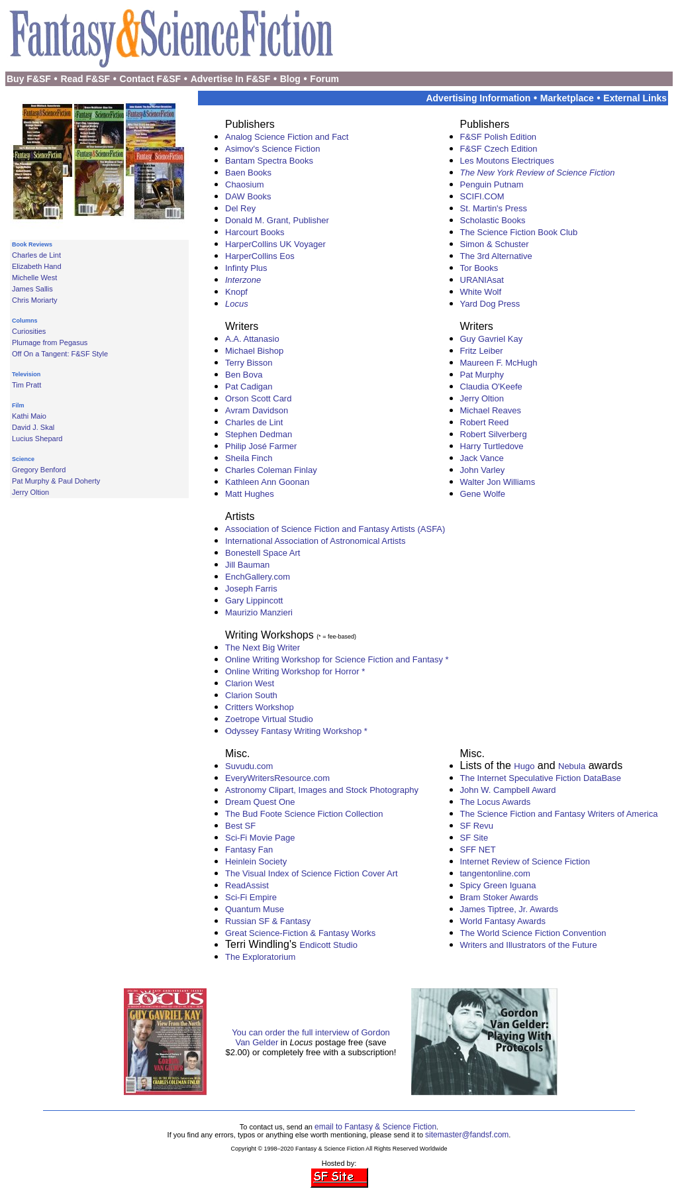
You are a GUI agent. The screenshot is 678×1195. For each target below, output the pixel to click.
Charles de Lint (36, 255)
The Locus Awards (495, 802)
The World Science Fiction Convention (533, 933)
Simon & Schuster (494, 244)
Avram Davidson (256, 410)
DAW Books (248, 196)
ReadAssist (247, 885)
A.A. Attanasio (252, 339)
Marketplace (567, 98)
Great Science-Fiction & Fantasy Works (300, 933)
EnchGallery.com (257, 577)
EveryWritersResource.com (277, 778)
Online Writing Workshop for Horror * (295, 671)
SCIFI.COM (482, 196)
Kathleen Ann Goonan (267, 482)
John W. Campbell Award (508, 790)
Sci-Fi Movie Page (260, 838)
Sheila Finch (249, 458)
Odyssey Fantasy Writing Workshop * (296, 731)
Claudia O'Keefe (491, 386)
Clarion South (251, 695)
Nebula (571, 766)
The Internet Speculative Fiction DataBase (541, 778)
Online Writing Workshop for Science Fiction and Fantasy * (337, 659)
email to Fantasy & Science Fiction (375, 1126)
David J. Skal (33, 427)
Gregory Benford (39, 470)
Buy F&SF (29, 79)
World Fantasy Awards (503, 921)
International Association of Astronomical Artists (315, 541)
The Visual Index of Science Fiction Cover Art (311, 873)
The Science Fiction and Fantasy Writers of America (559, 814)
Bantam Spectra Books (269, 161)
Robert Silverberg (493, 434)
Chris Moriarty (34, 300)
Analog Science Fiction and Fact (286, 137)
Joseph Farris (251, 589)
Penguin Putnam (492, 184)
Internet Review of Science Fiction (525, 861)
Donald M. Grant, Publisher (277, 220)
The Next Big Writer (262, 647)
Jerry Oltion (30, 492)
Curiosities (29, 331)
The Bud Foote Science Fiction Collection (304, 814)
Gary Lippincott (254, 600)
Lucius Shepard (37, 438)
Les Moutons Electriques (507, 161)
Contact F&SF (150, 79)
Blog (290, 79)
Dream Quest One (260, 802)
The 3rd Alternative (496, 256)
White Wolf (481, 292)
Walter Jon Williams (498, 482)
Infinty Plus (246, 268)
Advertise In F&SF (231, 79)
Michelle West (34, 278)
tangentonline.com (495, 873)
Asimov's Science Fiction (272, 149)
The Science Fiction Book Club (519, 232)
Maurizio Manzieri (259, 612)
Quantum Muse (254, 909)
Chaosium (244, 184)
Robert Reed (484, 422)
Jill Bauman (247, 565)
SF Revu (477, 826)
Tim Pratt (26, 385)
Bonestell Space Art (262, 553)
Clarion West (249, 683)
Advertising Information (478, 98)
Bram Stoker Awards (499, 897)
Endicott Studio (328, 945)
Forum (324, 79)
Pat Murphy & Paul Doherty (56, 481)
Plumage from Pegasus (49, 342)
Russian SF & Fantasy (268, 921)
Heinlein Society (256, 861)
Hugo (524, 766)
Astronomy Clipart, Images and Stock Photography (321, 790)
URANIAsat (482, 280)
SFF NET (478, 850)
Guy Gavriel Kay (491, 339)
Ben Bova (243, 375)
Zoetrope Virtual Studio (269, 719)
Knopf (236, 292)
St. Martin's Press (493, 208)
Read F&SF (85, 79)
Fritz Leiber (481, 351)
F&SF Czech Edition (499, 149)
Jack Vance (482, 458)
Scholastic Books (493, 220)
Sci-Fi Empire (251, 897)
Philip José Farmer (261, 446)
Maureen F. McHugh (499, 363)
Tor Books (479, 268)
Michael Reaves (491, 410)
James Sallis (32, 289)
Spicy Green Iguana (498, 885)
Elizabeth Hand (37, 266)
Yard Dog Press (490, 304)
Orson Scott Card (258, 398)
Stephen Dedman (258, 434)
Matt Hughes (249, 494)
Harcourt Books (255, 232)
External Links (635, 98)
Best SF (240, 826)
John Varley (482, 470)
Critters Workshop (259, 707)
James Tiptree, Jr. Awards (509, 909)
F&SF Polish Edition (498, 137)
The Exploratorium (260, 957)
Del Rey (240, 208)
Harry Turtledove (492, 446)
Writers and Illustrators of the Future (528, 945)
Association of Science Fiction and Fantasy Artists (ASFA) (335, 529)
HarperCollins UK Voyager (275, 244)
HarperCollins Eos (260, 256)
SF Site (474, 838)
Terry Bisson (249, 363)
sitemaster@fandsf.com (466, 1134)
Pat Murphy (482, 375)
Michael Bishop (254, 351)
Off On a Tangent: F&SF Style (60, 354)
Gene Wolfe (482, 494)
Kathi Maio (29, 416)
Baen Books (248, 173)
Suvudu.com (249, 766)
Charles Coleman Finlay (271, 470)
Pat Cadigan (249, 386)
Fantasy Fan (249, 850)
